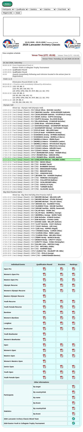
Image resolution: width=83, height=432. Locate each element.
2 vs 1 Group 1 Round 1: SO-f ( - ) (37, 202)
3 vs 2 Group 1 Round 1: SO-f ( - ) (38, 199)
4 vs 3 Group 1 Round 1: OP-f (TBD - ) (33, 184)
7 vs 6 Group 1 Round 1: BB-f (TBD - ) (32, 162)
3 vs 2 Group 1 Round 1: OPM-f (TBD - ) (33, 253)
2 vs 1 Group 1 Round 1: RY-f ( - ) (37, 222)
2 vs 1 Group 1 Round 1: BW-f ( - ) (36, 150)
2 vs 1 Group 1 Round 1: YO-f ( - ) (38, 242)
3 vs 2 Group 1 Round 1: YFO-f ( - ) (36, 233)
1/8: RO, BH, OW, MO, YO (22, 95)
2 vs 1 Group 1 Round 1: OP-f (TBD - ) (33, 189)
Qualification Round (20, 70)
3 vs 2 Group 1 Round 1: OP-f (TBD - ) (33, 187)
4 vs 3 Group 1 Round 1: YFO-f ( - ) (37, 231)
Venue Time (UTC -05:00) (43, 55)
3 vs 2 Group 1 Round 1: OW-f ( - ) (38, 206)
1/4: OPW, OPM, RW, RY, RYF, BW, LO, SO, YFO (31, 98)
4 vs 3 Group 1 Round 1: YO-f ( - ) (36, 237)
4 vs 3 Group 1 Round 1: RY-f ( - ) (36, 217)
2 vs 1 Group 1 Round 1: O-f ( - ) (39, 144)
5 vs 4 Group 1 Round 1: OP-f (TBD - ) (34, 182)
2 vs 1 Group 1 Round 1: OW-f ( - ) (38, 208)
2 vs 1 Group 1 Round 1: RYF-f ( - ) (35, 228)
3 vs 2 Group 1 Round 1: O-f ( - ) (39, 141)
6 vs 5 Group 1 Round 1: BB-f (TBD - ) (32, 164)
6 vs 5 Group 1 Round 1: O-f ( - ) (39, 135)
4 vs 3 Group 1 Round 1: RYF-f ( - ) (37, 224)
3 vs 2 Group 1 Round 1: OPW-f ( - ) (36, 155)
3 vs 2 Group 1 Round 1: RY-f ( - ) (36, 219)
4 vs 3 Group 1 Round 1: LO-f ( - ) (36, 123)
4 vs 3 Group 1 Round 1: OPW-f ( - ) (39, 153)
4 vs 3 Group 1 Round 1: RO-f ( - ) (37, 117)
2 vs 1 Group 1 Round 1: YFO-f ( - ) (37, 235)
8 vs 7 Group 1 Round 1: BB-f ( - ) (39, 160)
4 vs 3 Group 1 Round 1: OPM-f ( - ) (38, 251)
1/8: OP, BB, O (18, 100)
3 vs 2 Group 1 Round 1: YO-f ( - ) (37, 240)
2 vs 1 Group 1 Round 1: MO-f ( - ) (37, 215)
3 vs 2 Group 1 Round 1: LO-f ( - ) (40, 126)
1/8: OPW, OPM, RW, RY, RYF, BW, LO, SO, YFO (31, 91)
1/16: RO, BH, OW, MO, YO (23, 89)
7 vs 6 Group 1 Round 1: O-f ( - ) (37, 132)
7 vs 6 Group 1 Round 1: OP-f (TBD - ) (35, 178)
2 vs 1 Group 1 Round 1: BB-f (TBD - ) (32, 173)
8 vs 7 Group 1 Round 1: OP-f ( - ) (37, 176)
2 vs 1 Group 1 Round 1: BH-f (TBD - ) (32, 249)
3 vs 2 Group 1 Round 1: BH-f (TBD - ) (33, 246)
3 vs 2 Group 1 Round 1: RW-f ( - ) (41, 112)
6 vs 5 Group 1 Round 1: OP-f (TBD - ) (35, 180)
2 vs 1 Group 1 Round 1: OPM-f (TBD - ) (36, 255)
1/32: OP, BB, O (18, 86)
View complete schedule (11, 53)
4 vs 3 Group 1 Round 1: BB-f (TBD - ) (35, 169)
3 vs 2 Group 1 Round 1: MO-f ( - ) (37, 213)
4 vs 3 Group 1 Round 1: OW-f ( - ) (36, 204)
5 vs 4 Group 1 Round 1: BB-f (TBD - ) (34, 167)
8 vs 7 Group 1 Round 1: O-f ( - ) (36, 130)
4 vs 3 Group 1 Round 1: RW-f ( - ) (37, 110)
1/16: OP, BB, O (18, 93)
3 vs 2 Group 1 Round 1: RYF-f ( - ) (35, 226)
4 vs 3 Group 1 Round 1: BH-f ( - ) (36, 244)
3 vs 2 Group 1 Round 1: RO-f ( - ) (38, 119)
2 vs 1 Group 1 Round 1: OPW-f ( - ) (37, 157)
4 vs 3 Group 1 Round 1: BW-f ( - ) (39, 146)
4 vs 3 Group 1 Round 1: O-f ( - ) (36, 139)
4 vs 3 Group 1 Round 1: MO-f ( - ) (34, 211)
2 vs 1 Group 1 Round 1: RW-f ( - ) (42, 114)
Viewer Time (68, 55)
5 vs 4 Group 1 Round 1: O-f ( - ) (39, 137)
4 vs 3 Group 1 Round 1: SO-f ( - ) (37, 197)
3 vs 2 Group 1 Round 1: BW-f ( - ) (37, 148)
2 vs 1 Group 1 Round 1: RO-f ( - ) (39, 121)
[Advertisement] (41, 26)
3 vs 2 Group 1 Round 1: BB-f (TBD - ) (32, 171)
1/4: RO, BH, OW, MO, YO (22, 102)
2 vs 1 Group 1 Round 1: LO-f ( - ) (40, 128)
